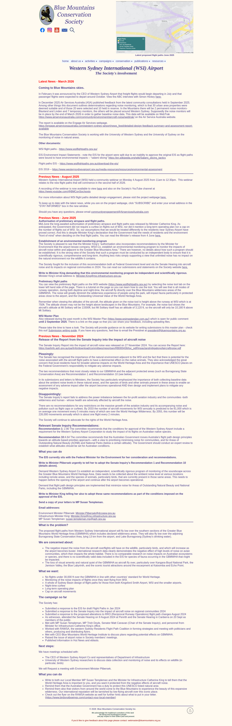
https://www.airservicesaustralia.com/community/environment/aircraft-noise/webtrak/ (86, 117)
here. (163, 197)
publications (142, 61)
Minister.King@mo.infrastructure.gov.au (98, 276)
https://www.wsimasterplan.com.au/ (128, 318)
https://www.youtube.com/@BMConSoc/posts (65, 191)
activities (90, 61)
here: (158, 96)
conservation (124, 61)
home (65, 61)
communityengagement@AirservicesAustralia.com (120, 211)
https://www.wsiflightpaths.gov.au (128, 284)
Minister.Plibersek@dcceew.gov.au (95, 513)
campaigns (106, 61)
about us (76, 61)
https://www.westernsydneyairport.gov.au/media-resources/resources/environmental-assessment (107, 169)
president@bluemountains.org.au (167, 330)
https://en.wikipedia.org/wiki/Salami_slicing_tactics (137, 157)
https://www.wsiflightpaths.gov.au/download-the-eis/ (89, 163)
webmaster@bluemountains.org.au (144, 720)
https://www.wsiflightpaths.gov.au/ (78, 149)
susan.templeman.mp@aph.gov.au (86, 519)
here (99, 188)
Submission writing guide (62, 330)
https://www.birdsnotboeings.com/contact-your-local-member (80, 697)
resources (158, 61)
